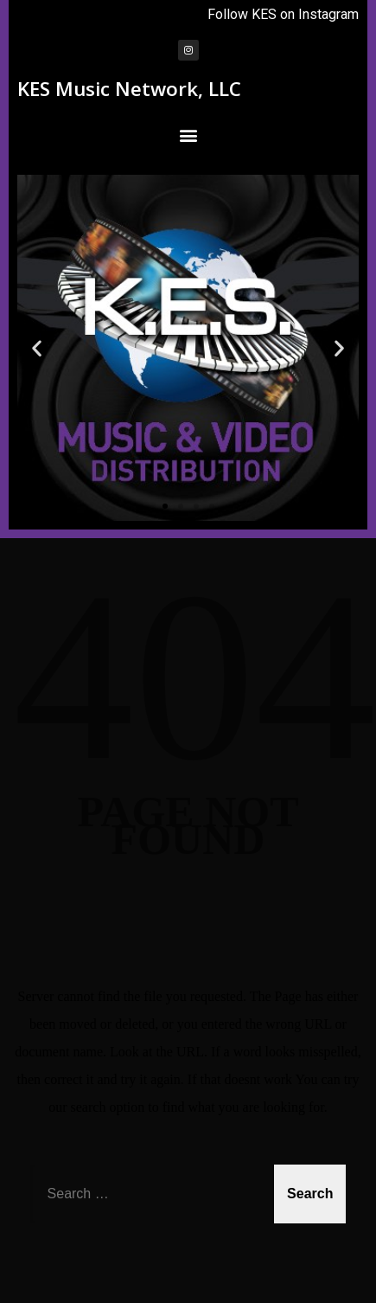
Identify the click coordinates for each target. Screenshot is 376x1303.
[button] (188, 134)
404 (194, 676)
